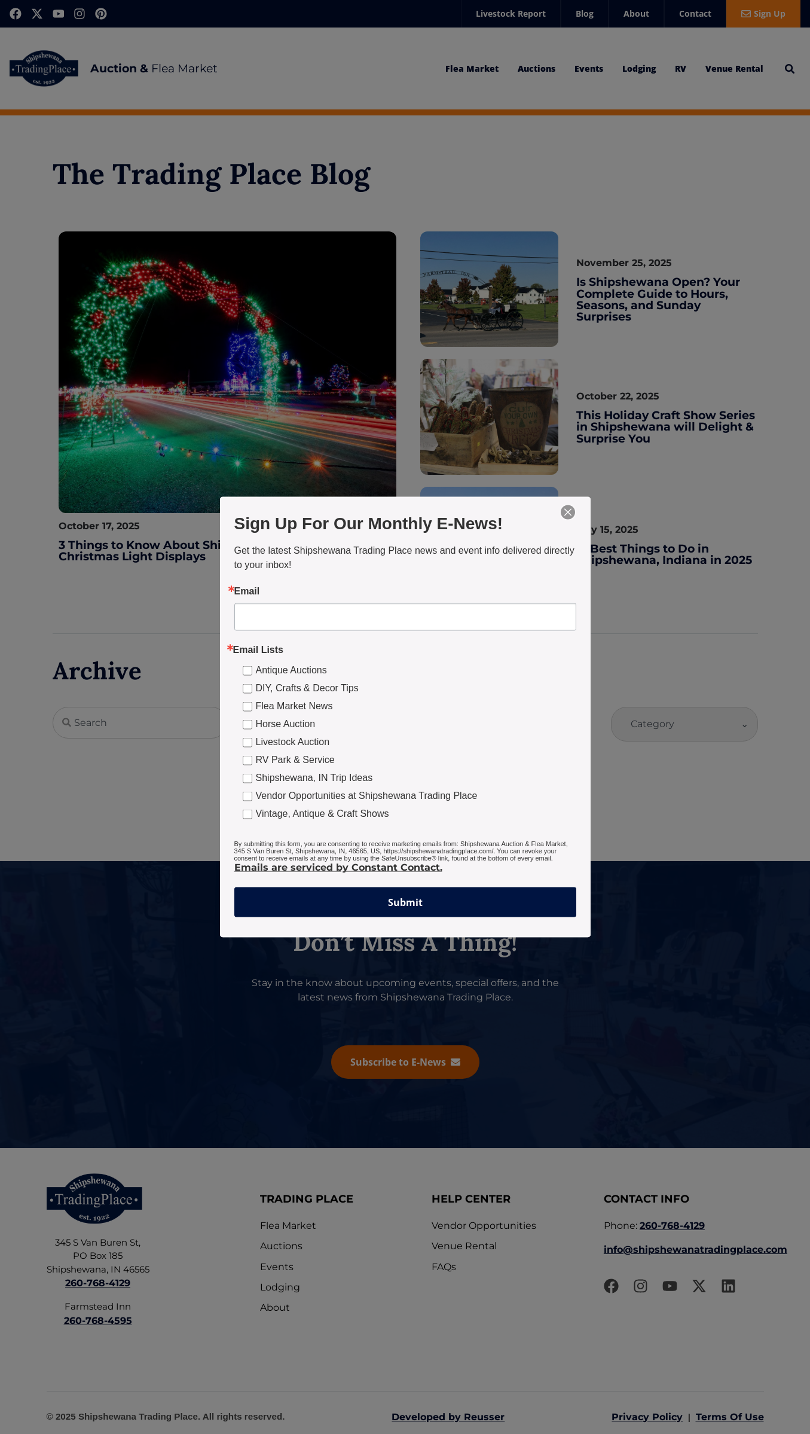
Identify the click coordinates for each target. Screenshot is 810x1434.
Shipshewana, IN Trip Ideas (314, 778)
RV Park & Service (295, 760)
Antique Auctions (291, 670)
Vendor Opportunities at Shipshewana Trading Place (367, 796)
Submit (405, 902)
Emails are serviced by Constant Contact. (338, 867)
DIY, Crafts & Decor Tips (307, 688)
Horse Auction (286, 724)
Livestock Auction (293, 742)
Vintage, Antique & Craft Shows (322, 813)
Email (247, 591)
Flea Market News (294, 706)
